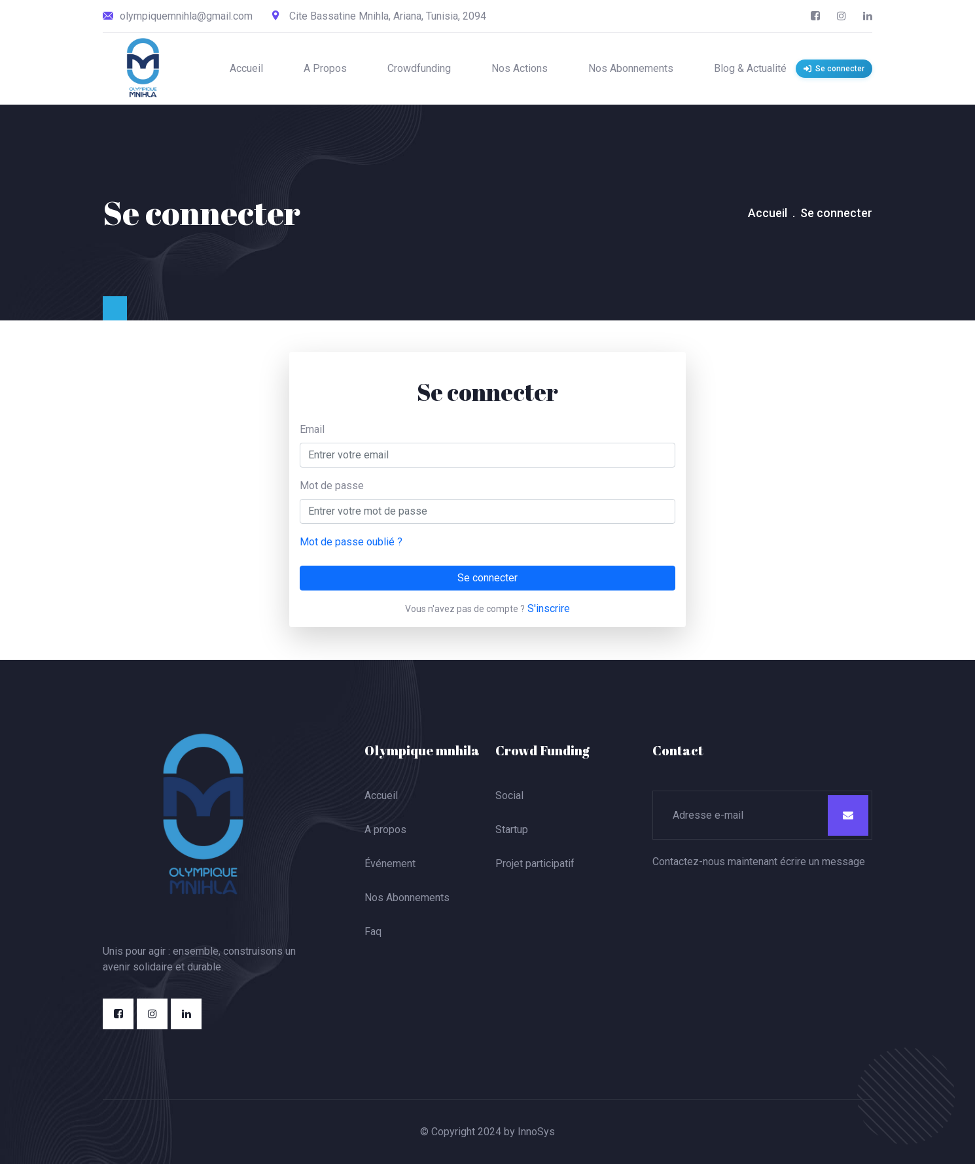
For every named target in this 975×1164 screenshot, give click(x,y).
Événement (390, 863)
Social (509, 795)
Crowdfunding (419, 68)
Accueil (246, 68)
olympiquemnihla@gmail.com (178, 16)
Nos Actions (519, 68)
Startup (511, 829)
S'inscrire (548, 608)
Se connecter (487, 578)
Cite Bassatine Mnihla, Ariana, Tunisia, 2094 (379, 16)
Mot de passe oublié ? (351, 542)
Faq (372, 931)
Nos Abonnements (630, 68)
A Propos (325, 68)
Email (312, 429)
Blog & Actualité (750, 68)
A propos (385, 829)
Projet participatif (535, 863)
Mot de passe (332, 485)
